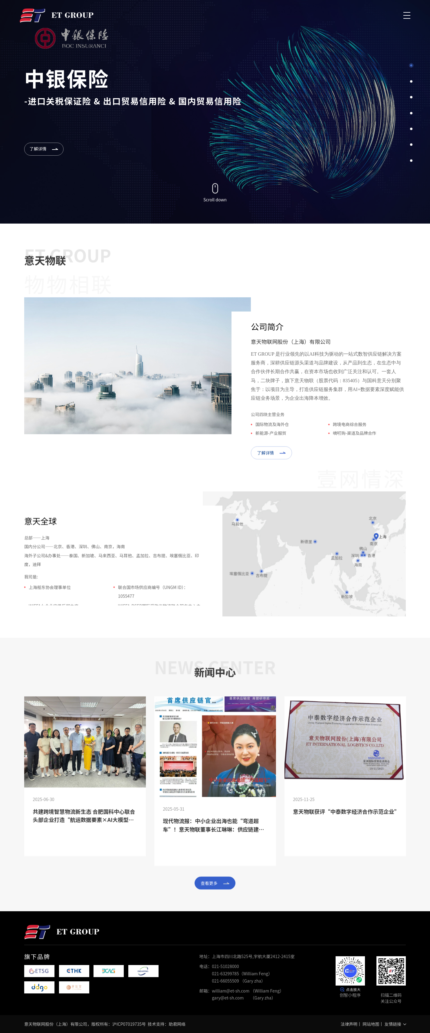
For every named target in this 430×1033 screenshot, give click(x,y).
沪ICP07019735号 (129, 1024)
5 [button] (411, 129)
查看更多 (215, 883)
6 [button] (411, 145)
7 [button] (411, 160)
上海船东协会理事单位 (50, 594)
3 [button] (411, 97)
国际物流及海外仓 (272, 433)
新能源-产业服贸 (270, 442)
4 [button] (411, 113)
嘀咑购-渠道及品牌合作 (354, 442)
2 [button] (411, 81)
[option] (215, 112)
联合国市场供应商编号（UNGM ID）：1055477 (153, 598)
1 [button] (411, 65)
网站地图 (371, 1024)
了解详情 (271, 462)
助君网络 (177, 1024)
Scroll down (215, 198)
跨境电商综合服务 (349, 433)
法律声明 (349, 1024)
